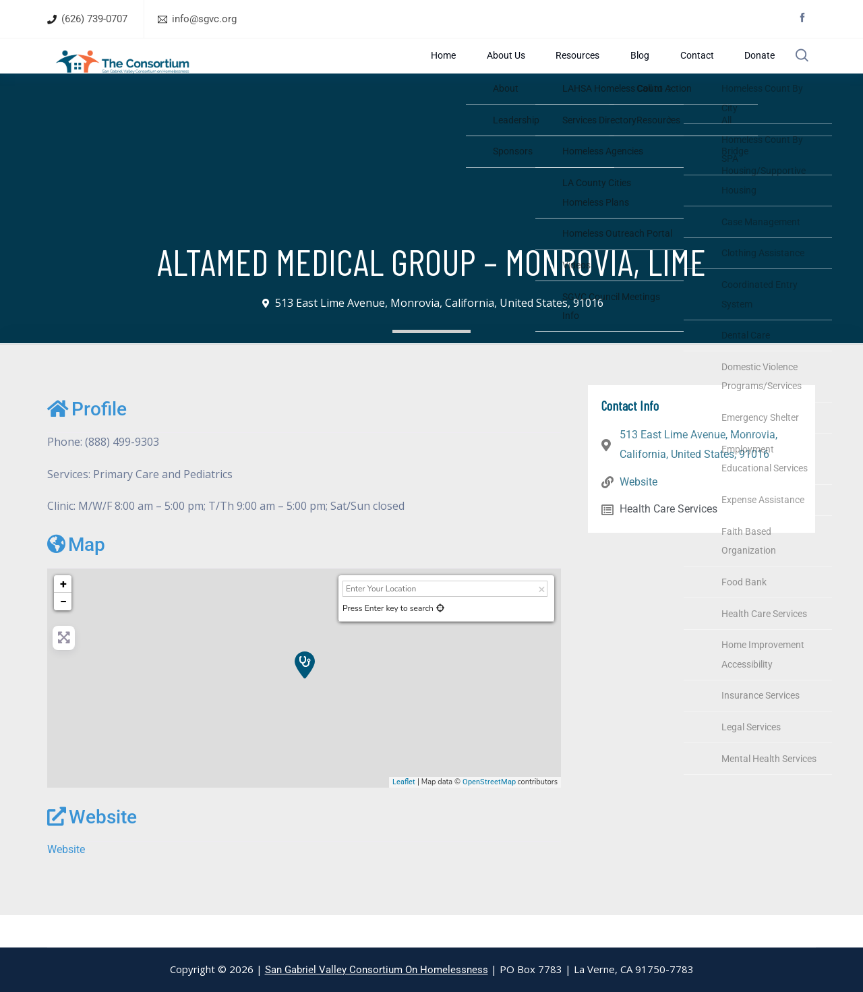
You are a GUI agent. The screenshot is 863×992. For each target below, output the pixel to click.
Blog (642, 71)
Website (92, 849)
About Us (523, 71)
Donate (745, 71)
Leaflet (403, 814)
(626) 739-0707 (94, 19)
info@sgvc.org (204, 19)
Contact (690, 71)
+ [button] (63, 616)
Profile (87, 441)
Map (76, 577)
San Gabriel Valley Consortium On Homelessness (376, 970)
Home (468, 71)
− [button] (63, 633)
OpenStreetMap (489, 814)
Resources (588, 71)
